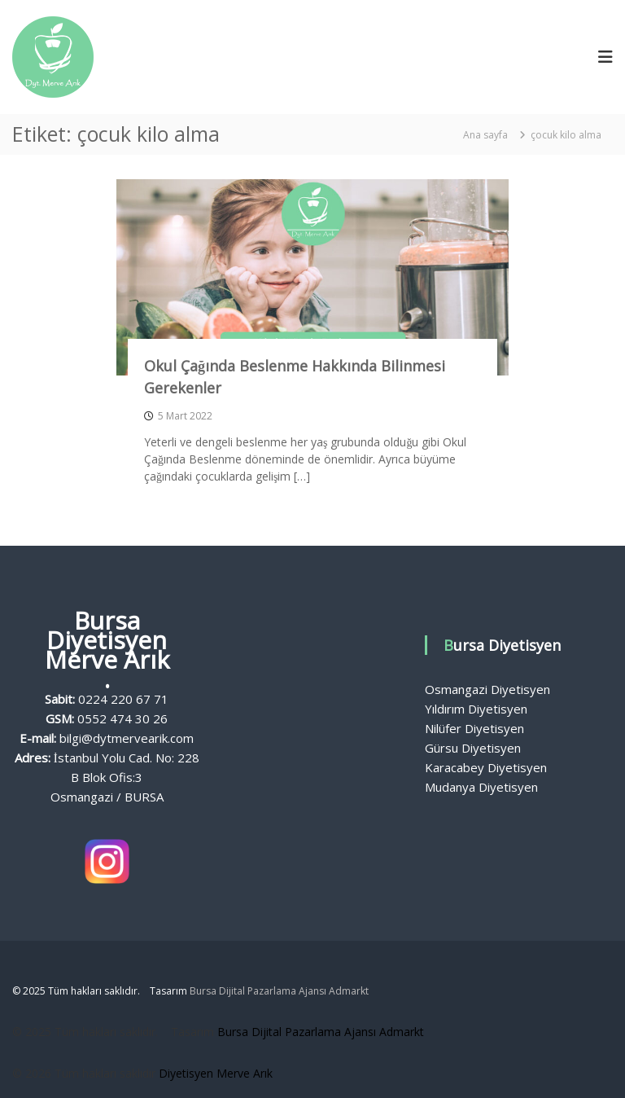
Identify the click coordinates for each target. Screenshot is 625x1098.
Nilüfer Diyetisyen (474, 728)
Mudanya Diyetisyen (481, 787)
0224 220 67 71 (123, 699)
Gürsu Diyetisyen (473, 748)
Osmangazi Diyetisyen (487, 689)
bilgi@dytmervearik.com (126, 738)
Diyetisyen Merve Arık (216, 1073)
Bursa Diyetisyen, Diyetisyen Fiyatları (312, 757)
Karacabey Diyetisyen (486, 767)
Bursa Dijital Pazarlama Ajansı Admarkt (279, 991)
